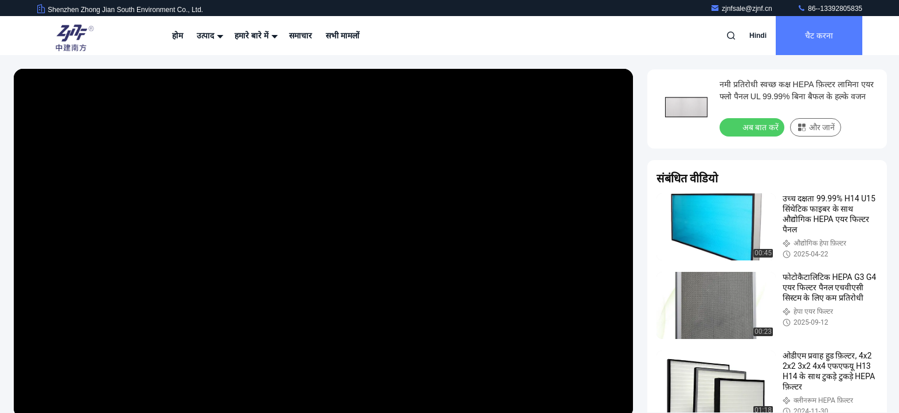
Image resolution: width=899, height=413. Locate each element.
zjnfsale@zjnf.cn (742, 9)
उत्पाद (209, 35)
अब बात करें (753, 127)
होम (177, 35)
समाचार (300, 35)
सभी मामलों (343, 35)
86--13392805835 (829, 9)
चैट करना (819, 35)
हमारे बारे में (254, 35)
